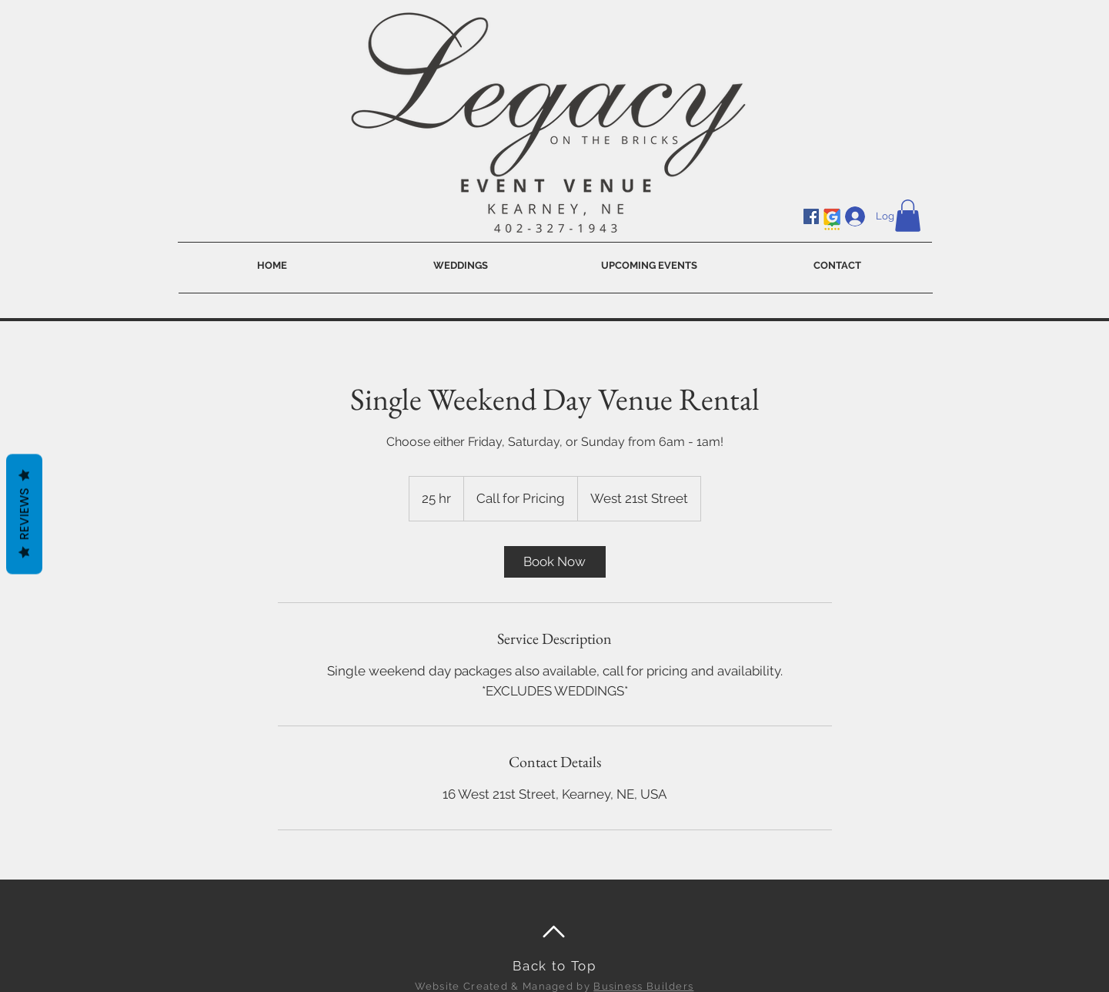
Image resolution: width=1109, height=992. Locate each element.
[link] (555, 562)
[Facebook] (811, 216)
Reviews (24, 514)
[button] (907, 215)
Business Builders (643, 986)
